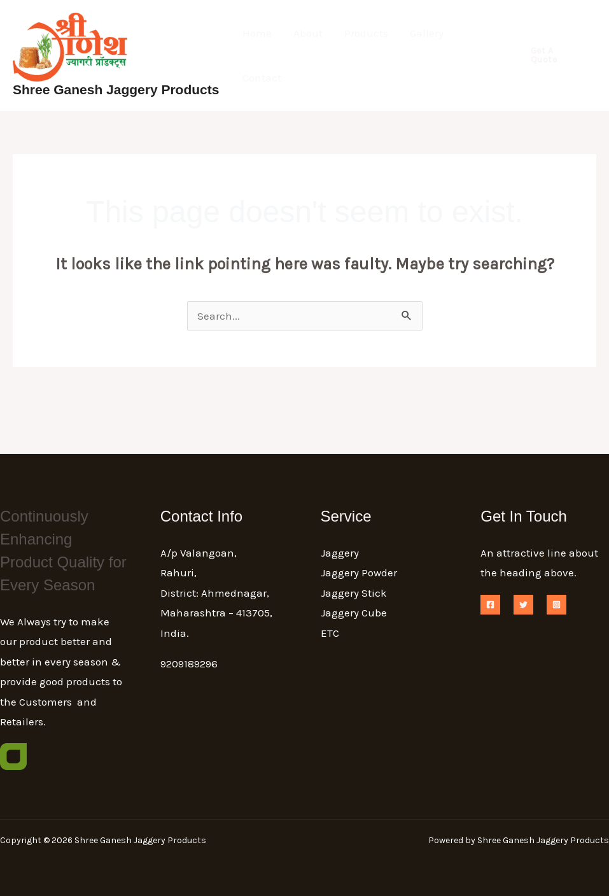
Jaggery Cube (354, 612)
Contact (261, 77)
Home (257, 33)
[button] (553, 55)
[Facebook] (490, 605)
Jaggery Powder (359, 572)
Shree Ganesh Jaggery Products (116, 89)
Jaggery (340, 552)
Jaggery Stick (354, 593)
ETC (330, 633)
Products (366, 33)
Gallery (427, 33)
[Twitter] (523, 605)
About (308, 33)
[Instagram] (556, 605)
